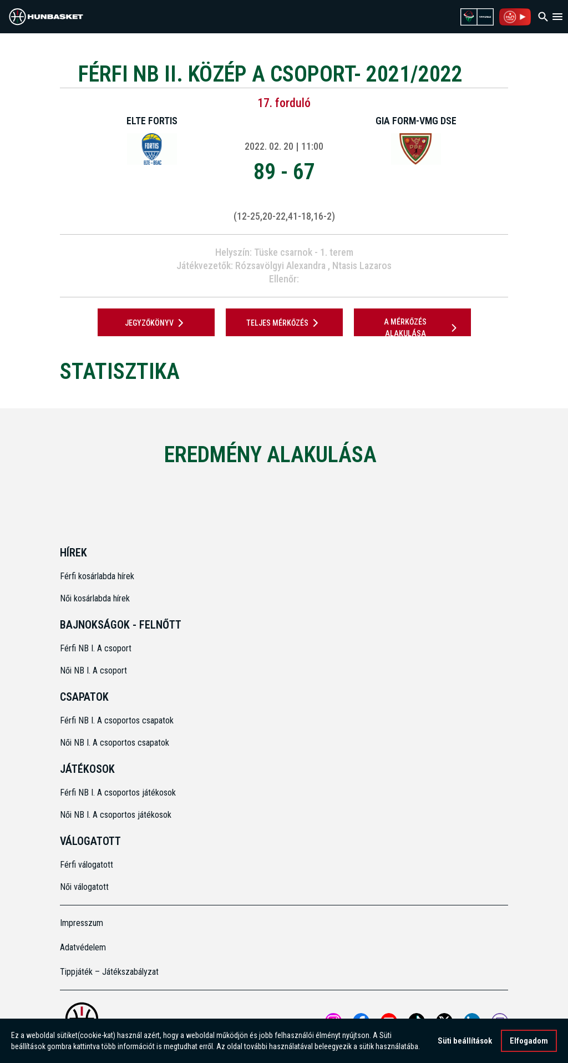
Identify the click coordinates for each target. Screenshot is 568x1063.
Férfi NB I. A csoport (95, 648)
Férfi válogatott (86, 864)
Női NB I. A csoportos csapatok (115, 742)
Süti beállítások (465, 1041)
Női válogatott (84, 887)
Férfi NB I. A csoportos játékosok (118, 792)
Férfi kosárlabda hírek (97, 576)
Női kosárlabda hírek (95, 598)
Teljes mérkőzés (284, 323)
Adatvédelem (83, 947)
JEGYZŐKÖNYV (156, 323)
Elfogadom (529, 1041)
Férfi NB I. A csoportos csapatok (118, 720)
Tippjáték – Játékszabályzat (109, 971)
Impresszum (81, 923)
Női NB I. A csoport (93, 670)
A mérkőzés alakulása (422, 327)
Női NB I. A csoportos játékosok (115, 814)
